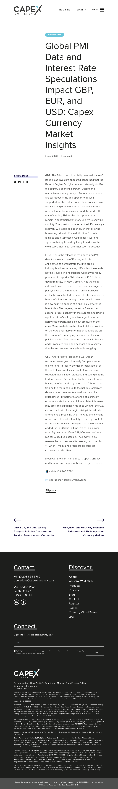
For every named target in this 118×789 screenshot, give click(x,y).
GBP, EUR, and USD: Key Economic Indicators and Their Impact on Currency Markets (83, 531)
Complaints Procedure (25, 686)
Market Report (54, 34)
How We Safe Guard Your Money (47, 683)
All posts (51, 490)
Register (74, 603)
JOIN (95, 652)
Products (74, 585)
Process (74, 590)
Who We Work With (81, 581)
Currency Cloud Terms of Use (84, 615)
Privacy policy (21, 683)
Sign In (73, 608)
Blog (72, 594)
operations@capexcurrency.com (34, 580)
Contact (74, 599)
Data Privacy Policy (76, 683)
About (73, 577)
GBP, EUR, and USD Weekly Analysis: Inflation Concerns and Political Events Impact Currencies (34, 531)
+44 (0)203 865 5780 (27, 576)
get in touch (94, 463)
